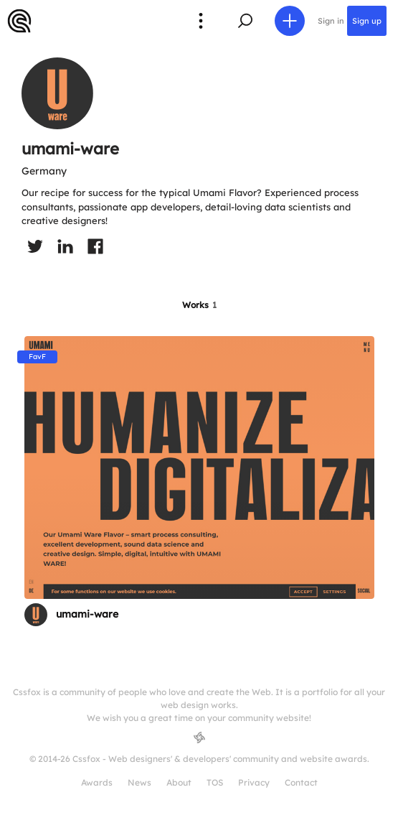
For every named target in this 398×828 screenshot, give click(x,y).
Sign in (331, 21)
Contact (301, 782)
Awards (97, 782)
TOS (215, 782)
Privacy (254, 782)
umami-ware (87, 614)
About (178, 782)
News (139, 782)
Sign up (367, 21)
